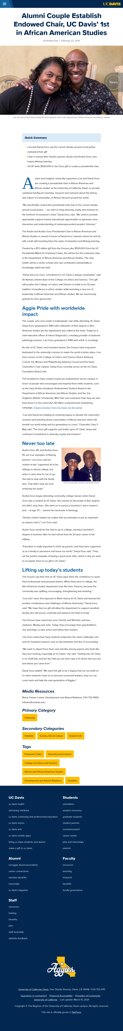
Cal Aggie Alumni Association (23, 865)
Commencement (71, 829)
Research (67, 877)
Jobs (11, 925)
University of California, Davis (33, 989)
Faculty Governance (73, 890)
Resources (68, 865)
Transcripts (14, 883)
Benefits (67, 883)
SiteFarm (76, 1012)
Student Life (75, 736)
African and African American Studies (44, 771)
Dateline (29, 736)
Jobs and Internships (73, 842)
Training (12, 913)
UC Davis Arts (15, 829)
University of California (45, 999)
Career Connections (19, 871)
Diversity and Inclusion (59, 754)
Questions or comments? (34, 995)
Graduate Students (72, 816)
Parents (67, 848)
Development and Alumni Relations (43, 780)
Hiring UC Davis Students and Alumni (27, 842)
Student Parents (71, 823)
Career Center (70, 835)
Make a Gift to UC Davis (20, 848)
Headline (72, 780)
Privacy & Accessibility (61, 995)
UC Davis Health (16, 804)
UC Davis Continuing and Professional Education (33, 816)
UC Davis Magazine (18, 890)
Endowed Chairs (33, 754)
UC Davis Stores (16, 823)
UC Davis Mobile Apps (20, 835)
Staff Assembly (16, 932)
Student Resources (72, 810)
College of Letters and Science (41, 763)
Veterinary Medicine (19, 810)
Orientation (68, 804)
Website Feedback (18, 938)
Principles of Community (87, 995)
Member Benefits (18, 877)
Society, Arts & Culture (51, 736)
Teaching (67, 871)
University (30, 717)
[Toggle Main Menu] (4, 4)
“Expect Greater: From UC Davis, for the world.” (58, 407)
